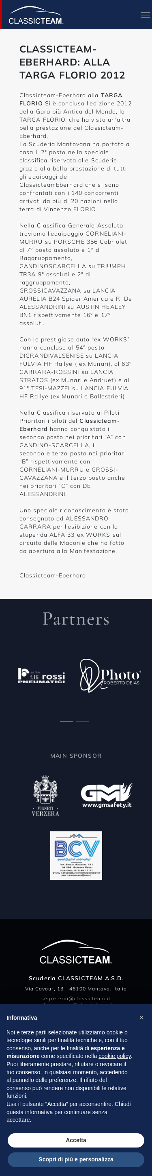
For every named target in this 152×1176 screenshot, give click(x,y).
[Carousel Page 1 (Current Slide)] (66, 721)
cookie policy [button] (114, 1056)
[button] (141, 1017)
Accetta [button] (76, 1140)
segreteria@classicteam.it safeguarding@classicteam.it (76, 1001)
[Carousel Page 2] (82, 721)
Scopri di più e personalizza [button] (76, 1159)
